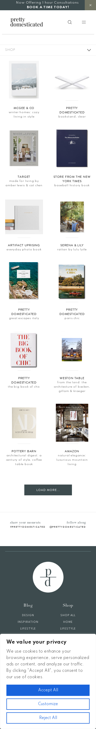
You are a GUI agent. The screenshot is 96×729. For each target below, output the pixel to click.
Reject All (48, 718)
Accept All (48, 690)
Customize (48, 704)
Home (68, 622)
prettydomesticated (29, 527)
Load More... (48, 490)
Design (28, 615)
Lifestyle (28, 628)
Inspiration (28, 622)
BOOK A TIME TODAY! (48, 7)
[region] (48, 681)
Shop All (68, 615)
